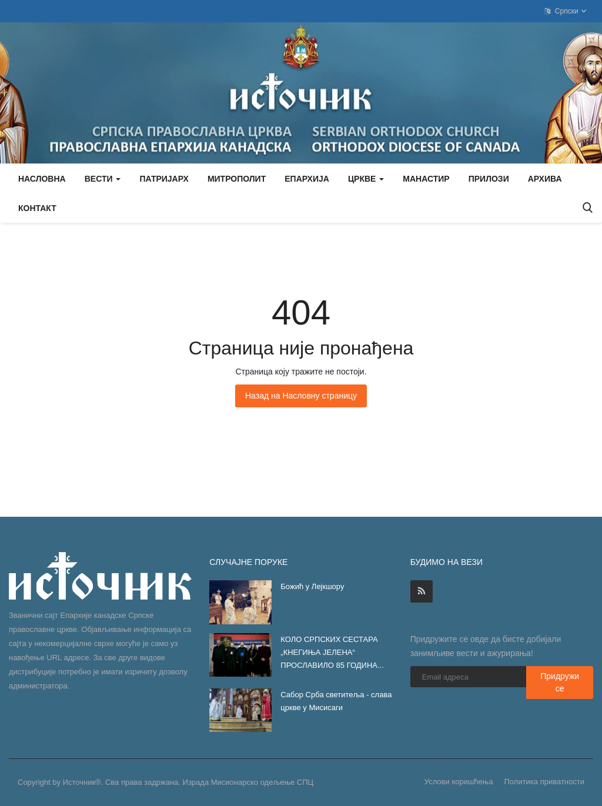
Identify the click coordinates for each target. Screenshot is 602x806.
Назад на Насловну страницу (301, 395)
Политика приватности (544, 781)
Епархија (307, 178)
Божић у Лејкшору (312, 586)
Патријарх (163, 178)
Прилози (489, 178)
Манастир (426, 178)
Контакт (37, 208)
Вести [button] (103, 178)
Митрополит (237, 178)
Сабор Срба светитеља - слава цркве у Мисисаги (336, 701)
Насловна (42, 178)
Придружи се (559, 682)
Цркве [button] (366, 178)
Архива (545, 178)
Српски (565, 11)
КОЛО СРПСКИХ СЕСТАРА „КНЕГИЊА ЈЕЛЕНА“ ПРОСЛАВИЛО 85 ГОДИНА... (332, 652)
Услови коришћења (458, 781)
